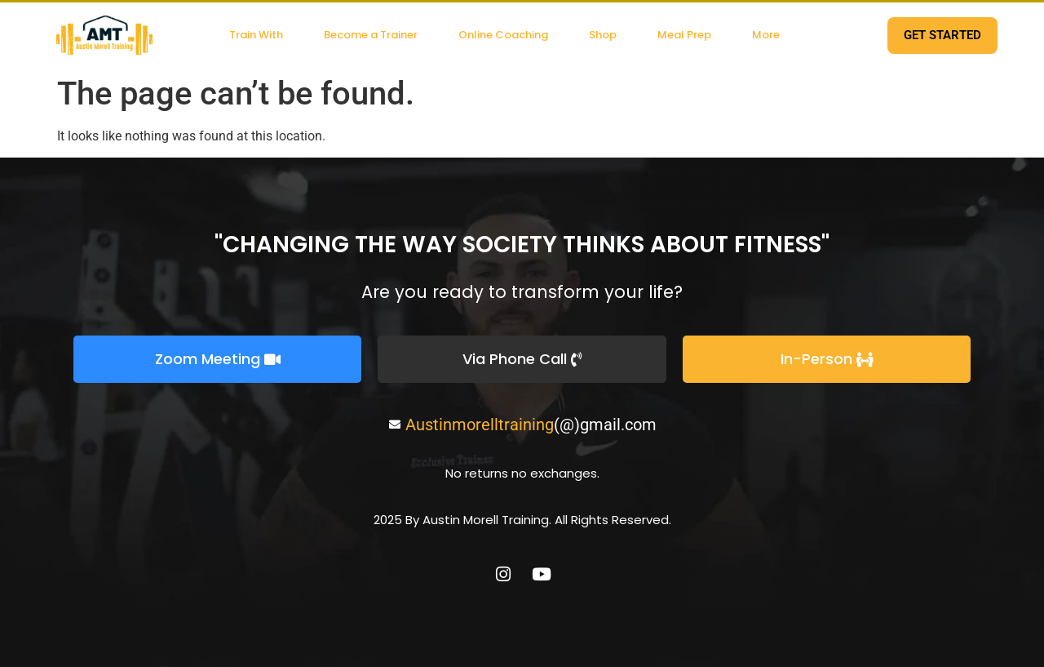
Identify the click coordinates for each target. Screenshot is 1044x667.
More (766, 34)
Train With (256, 34)
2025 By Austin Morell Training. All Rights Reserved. (522, 519)
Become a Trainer (371, 34)
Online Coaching (503, 34)
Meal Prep (684, 34)
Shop (603, 34)
